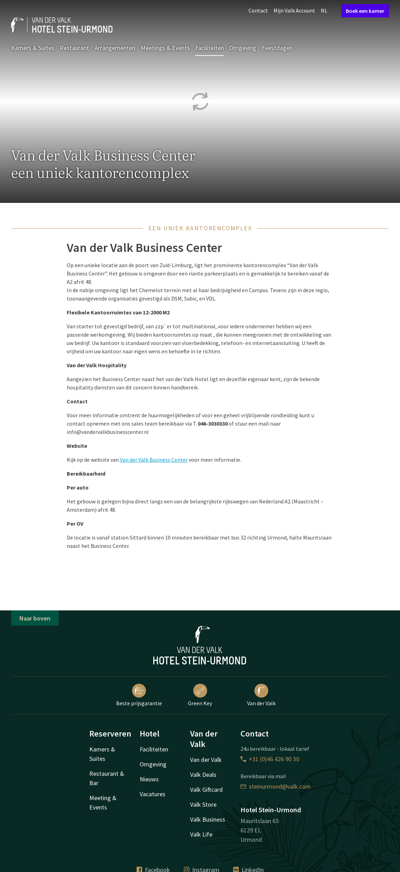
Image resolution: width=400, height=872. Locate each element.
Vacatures (152, 794)
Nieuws (149, 779)
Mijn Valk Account (294, 10)
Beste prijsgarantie (139, 695)
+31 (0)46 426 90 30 (269, 759)
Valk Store (203, 804)
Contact (258, 10)
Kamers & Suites (32, 48)
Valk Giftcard (206, 789)
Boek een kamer (365, 10)
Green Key (200, 695)
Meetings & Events (165, 48)
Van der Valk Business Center (154, 459)
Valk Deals (203, 775)
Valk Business (207, 819)
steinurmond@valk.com (275, 786)
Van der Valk (261, 695)
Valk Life (201, 834)
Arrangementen (115, 48)
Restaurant (74, 48)
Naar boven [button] (34, 618)
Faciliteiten (209, 48)
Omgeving (242, 48)
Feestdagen (277, 48)
